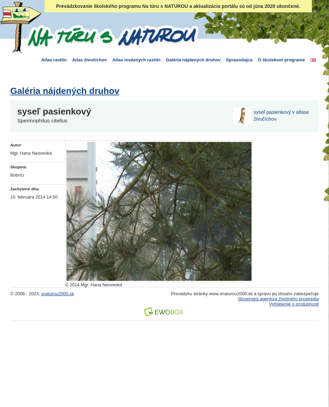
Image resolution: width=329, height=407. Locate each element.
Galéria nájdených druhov (193, 59)
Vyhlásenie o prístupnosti (294, 304)
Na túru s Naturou (111, 35)
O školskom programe (281, 59)
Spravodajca (239, 59)
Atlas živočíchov (89, 59)
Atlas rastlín (53, 59)
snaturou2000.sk (57, 293)
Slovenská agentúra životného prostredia (278, 298)
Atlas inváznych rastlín (136, 59)
